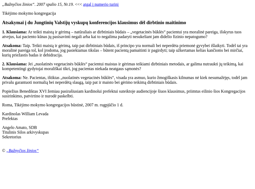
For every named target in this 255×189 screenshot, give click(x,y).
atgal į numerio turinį (101, 4)
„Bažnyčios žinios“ (22, 150)
